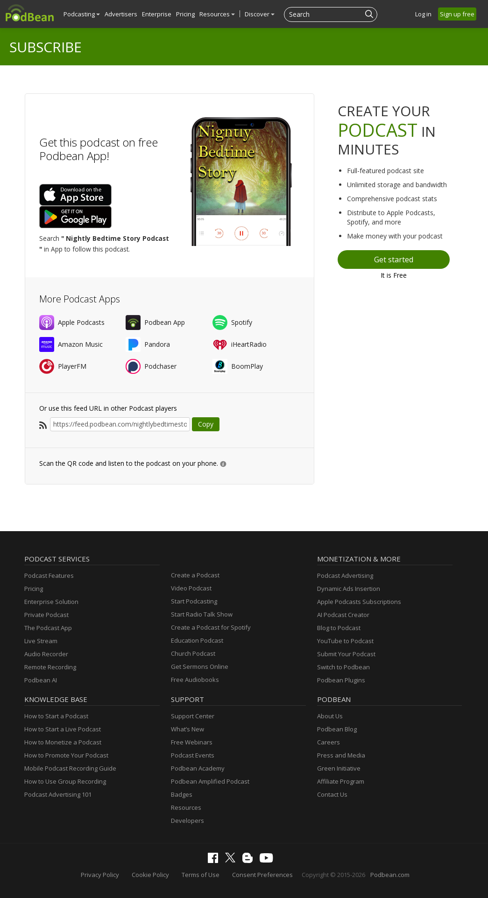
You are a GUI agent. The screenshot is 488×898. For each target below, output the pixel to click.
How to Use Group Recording (65, 781)
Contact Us (332, 794)
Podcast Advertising (345, 575)
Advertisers (121, 14)
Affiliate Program (340, 781)
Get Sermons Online (199, 666)
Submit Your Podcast (346, 654)
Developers (187, 820)
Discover (260, 14)
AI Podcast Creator (343, 614)
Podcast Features (49, 575)
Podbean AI (40, 680)
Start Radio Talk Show (202, 614)
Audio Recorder (46, 654)
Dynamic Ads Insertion (348, 588)
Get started (393, 259)
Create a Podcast (195, 575)
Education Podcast (197, 640)
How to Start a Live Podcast (62, 729)
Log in (423, 14)
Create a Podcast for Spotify (211, 627)
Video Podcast (191, 588)
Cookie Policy (150, 874)
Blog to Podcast (339, 628)
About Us (330, 716)
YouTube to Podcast (345, 641)
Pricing (185, 14)
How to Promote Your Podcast (66, 755)
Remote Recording (50, 667)
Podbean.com (390, 874)
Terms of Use (200, 874)
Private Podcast (46, 614)
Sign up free (457, 14)
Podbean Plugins (341, 680)
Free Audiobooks (195, 679)
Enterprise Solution (51, 601)
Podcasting (82, 14)
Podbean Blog (337, 729)
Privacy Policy (100, 874)
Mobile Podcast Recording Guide (70, 768)
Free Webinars (191, 742)
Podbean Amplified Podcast (210, 781)
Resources (217, 14)
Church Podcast (193, 653)
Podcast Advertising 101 (58, 794)
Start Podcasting (194, 601)
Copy (205, 424)
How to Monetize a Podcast (62, 742)
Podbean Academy (198, 768)
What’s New (187, 729)
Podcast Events (192, 755)
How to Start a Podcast (56, 716)
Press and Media (341, 755)
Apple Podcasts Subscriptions (359, 601)
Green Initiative (339, 768)
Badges (181, 794)
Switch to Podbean (343, 667)
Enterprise (156, 14)
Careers (328, 742)
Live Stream (40, 641)
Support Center (192, 716)
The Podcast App (48, 628)
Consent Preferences (262, 874)
